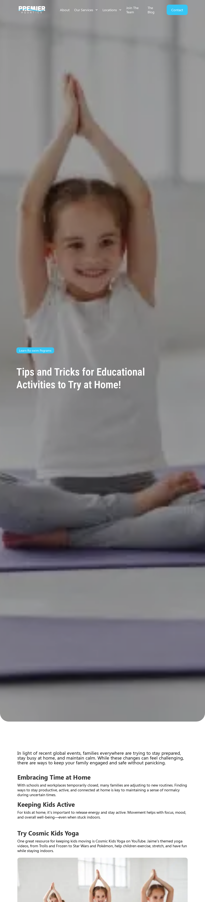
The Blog (151, 10)
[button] (86, 10)
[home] (31, 10)
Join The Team (132, 10)
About (65, 10)
